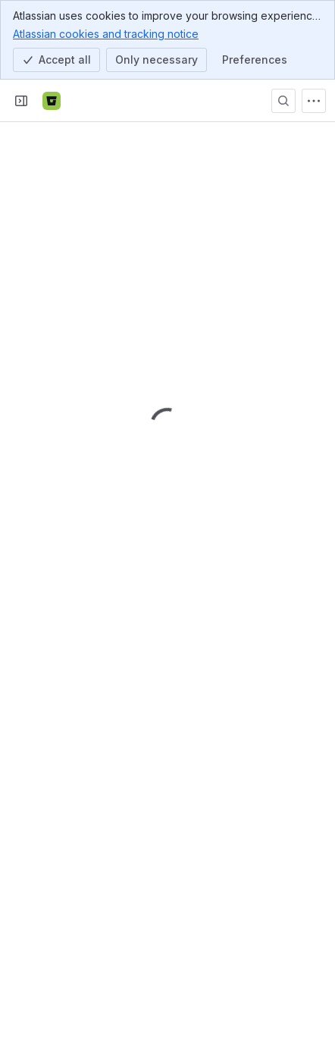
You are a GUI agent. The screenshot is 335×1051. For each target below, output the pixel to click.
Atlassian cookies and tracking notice (106, 33)
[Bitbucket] (51, 101)
